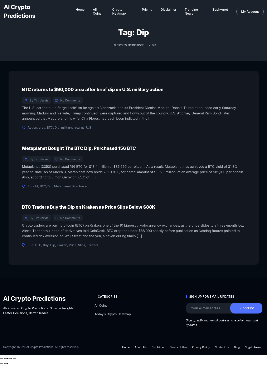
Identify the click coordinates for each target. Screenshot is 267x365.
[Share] (10, 358)
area (42, 127)
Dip (56, 127)
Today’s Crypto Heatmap (112, 314)
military (66, 127)
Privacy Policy (201, 347)
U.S (88, 127)
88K (31, 245)
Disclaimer (158, 347)
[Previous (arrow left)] (1, 363)
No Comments (70, 100)
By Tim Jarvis (39, 100)
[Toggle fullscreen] (6, 358)
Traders (92, 245)
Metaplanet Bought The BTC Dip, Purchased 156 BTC (79, 148)
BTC (50, 127)
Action (32, 127)
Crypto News (253, 347)
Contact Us (222, 347)
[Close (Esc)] (14, 358)
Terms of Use (178, 347)
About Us (141, 347)
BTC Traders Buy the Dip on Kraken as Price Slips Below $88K (88, 207)
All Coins (100, 305)
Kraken (62, 245)
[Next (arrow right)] (6, 363)
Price (73, 245)
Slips (81, 245)
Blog (237, 347)
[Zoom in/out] (1, 358)
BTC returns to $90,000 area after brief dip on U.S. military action (93, 89)
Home (126, 347)
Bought (33, 186)
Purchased (80, 186)
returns (79, 127)
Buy (46, 245)
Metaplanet (62, 186)
